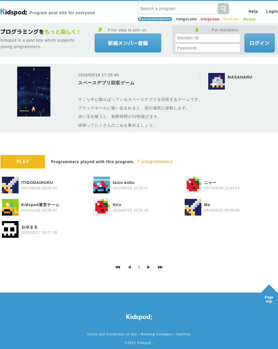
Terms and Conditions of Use (112, 334)
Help (253, 11)
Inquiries (183, 334)
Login (272, 11)
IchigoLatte (186, 19)
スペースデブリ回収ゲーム (106, 82)
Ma (207, 205)
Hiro (117, 205)
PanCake (231, 19)
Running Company (156, 334)
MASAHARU (240, 77)
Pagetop (269, 292)
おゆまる (29, 227)
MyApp (249, 19)
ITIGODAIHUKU (37, 182)
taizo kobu (124, 182)
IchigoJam (210, 19)
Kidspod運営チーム (40, 205)
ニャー (210, 182)
